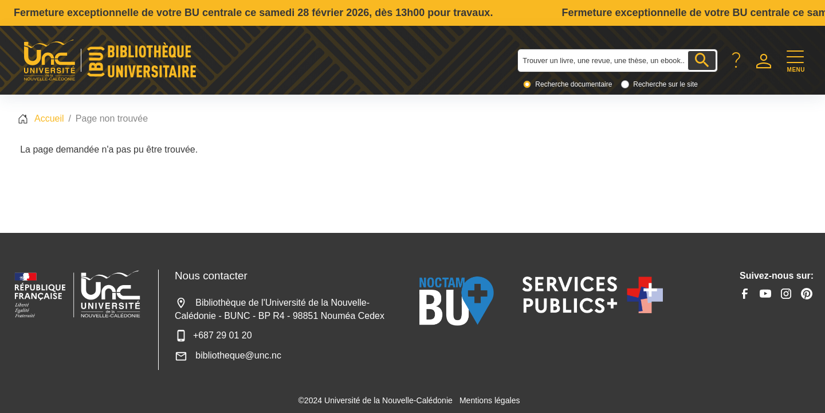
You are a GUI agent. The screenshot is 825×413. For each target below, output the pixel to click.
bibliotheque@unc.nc (228, 355)
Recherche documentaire (573, 84)
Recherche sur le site (665, 84)
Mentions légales (489, 400)
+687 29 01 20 (213, 335)
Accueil (49, 118)
